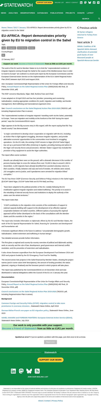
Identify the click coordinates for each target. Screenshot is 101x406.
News (3, 13)
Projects (70, 13)
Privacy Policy (57, 401)
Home (4, 27)
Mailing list (59, 2)
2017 (16, 27)
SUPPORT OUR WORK (50, 360)
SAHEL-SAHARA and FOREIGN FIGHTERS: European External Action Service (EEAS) (37, 318)
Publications (56, 13)
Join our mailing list (38, 377)
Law (3, 48)
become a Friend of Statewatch (32, 64)
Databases (42, 13)
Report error (50, 342)
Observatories (27, 13)
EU (3, 55)
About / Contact (72, 2)
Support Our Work (44, 2)
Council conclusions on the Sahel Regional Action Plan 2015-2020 (33, 108)
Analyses (13, 13)
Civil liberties (22, 48)
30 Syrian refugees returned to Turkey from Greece (87, 35)
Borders (31, 48)
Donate (80, 13)
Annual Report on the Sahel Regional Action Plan (27, 87)
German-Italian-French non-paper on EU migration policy (25, 310)
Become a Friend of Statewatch (19, 328)
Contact (47, 401)
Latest (90, 13)
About (40, 401)
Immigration (11, 48)
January (22, 27)
